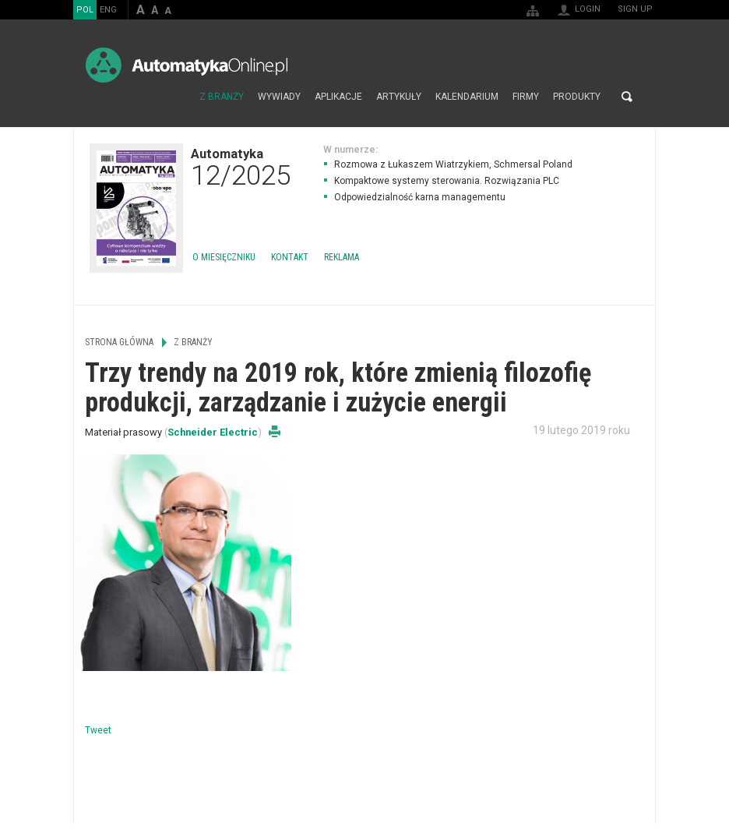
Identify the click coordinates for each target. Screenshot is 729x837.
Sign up (635, 9)
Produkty (576, 96)
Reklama (341, 257)
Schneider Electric (212, 432)
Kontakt (289, 257)
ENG (108, 10)
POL (84, 10)
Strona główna (175, 97)
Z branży (221, 96)
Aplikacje (338, 96)
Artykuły (398, 96)
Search (627, 97)
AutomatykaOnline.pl (186, 65)
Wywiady (279, 96)
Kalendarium (466, 96)
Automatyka (241, 167)
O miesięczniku (223, 257)
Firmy (525, 96)
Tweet (98, 730)
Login (587, 9)
